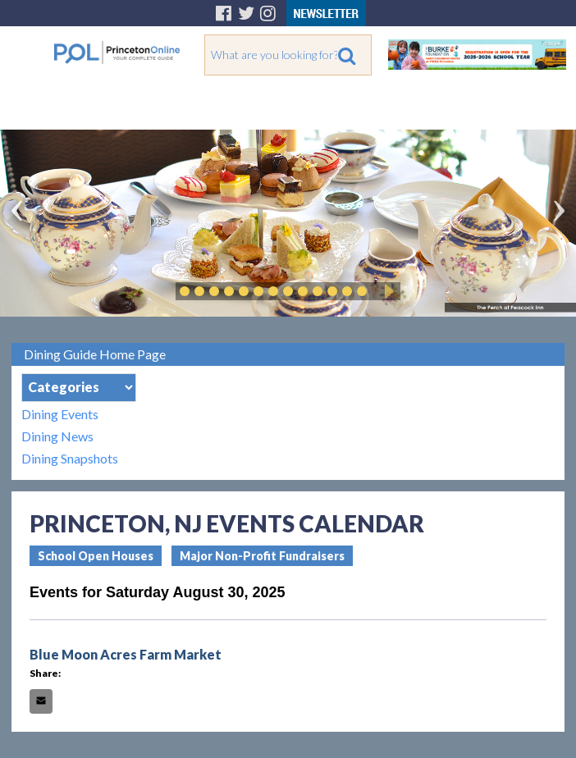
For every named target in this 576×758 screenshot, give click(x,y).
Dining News (57, 436)
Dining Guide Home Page (95, 354)
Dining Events (59, 414)
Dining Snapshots (69, 458)
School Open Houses (95, 556)
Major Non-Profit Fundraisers (262, 556)
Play (386, 291)
